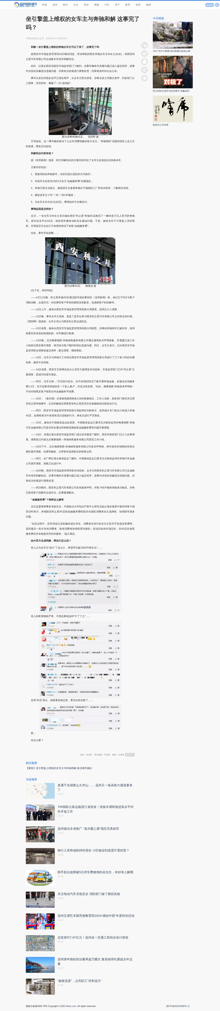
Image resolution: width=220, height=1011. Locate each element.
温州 (55, 4)
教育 (127, 4)
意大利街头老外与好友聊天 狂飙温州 (171, 91)
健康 (148, 4)
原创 (86, 4)
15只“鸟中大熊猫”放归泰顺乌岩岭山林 (171, 51)
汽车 (106, 4)
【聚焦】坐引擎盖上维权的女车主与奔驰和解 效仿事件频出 (59, 768)
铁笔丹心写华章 (161, 125)
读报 (209, 5)
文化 (75, 4)
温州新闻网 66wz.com (50, 747)
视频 (96, 4)
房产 (117, 4)
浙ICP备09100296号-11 (178, 1008)
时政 (44, 4)
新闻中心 (130, 755)
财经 (65, 4)
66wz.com (71, 1008)
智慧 (138, 4)
